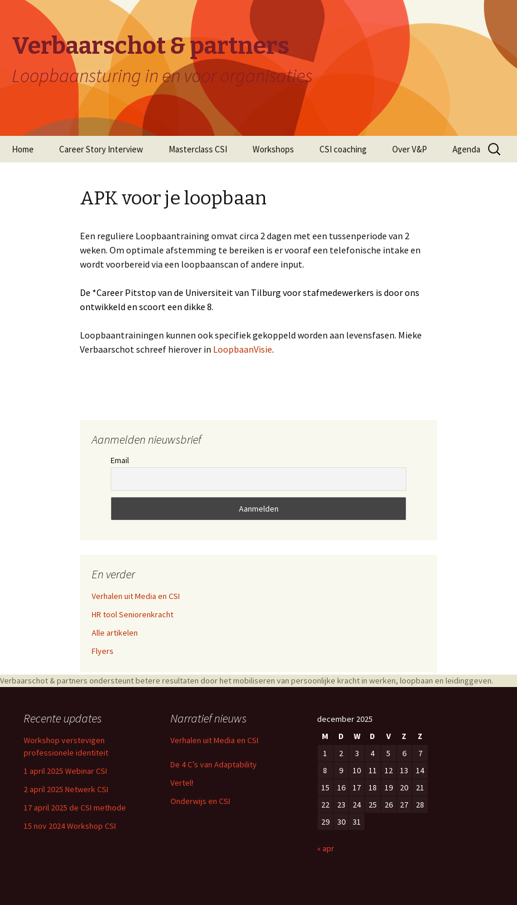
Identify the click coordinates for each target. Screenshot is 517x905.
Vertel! (181, 782)
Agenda (466, 149)
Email (120, 460)
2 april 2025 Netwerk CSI (66, 789)
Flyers (103, 651)
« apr (325, 848)
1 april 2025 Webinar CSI (65, 771)
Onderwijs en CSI (200, 801)
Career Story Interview (101, 149)
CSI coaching (343, 149)
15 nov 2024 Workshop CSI (70, 826)
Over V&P (409, 149)
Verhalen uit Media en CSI (136, 596)
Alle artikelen (115, 632)
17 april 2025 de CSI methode (75, 807)
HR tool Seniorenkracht (132, 614)
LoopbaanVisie (242, 349)
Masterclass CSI (198, 149)
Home (23, 149)
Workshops (273, 149)
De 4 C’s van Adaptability (213, 764)
